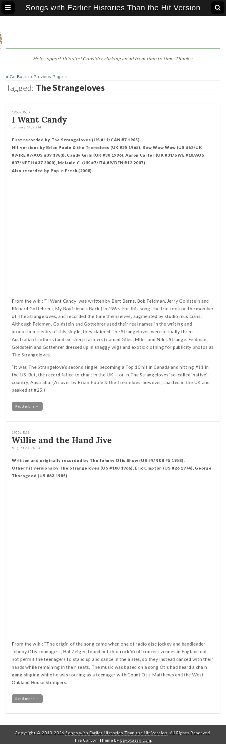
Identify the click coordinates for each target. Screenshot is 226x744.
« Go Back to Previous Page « (36, 76)
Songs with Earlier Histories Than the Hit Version (113, 7)
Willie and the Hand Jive (62, 440)
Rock (27, 112)
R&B (26, 432)
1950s (16, 432)
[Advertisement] (113, 35)
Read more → (27, 406)
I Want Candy (39, 119)
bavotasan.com (135, 740)
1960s (16, 112)
